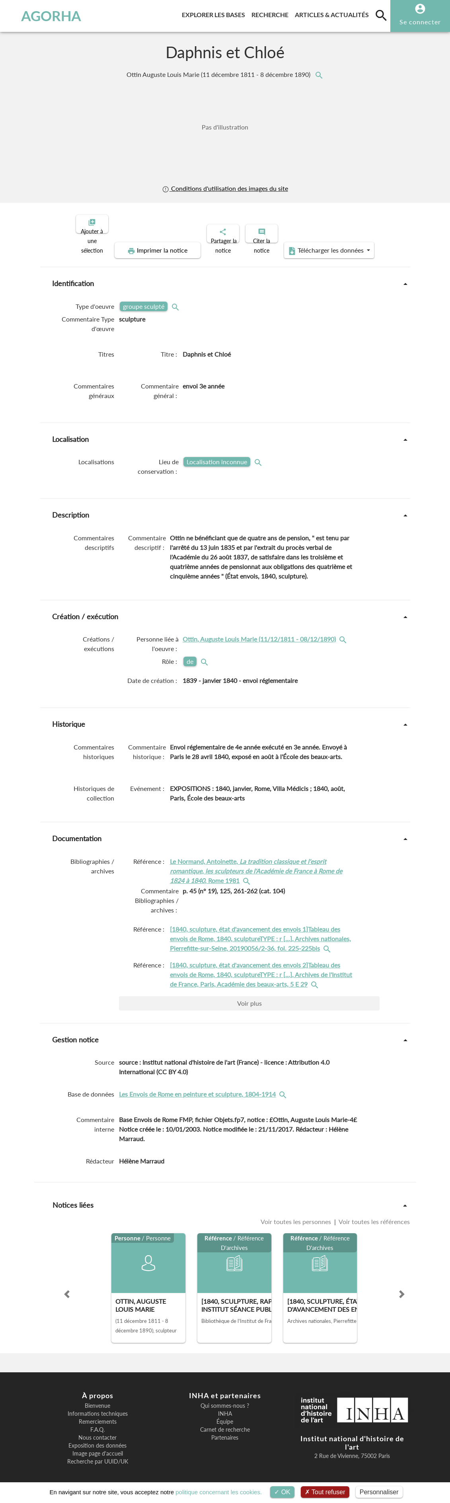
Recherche (271, 13)
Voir (249, 996)
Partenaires (224, 1431)
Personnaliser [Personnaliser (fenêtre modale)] (379, 1492)
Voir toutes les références (373, 1214)
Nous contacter (97, 1431)
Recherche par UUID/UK (97, 1455)
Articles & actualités (333, 13)
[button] (67, 1287)
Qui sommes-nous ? (225, 1399)
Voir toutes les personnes (297, 1214)
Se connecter (420, 22)
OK (282, 1492)
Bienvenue (97, 1399)
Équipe (224, 1415)
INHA (225, 1407)
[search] (381, 15)
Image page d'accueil (97, 1447)
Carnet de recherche (225, 1423)
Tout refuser (325, 1492)
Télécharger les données (314, 243)
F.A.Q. (97, 1423)
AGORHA (44, 16)
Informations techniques (98, 1407)
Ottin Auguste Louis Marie (219, 74)
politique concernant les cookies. (218, 1492)
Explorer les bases (215, 13)
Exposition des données (97, 1439)
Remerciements (98, 1415)
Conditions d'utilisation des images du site (225, 188)
